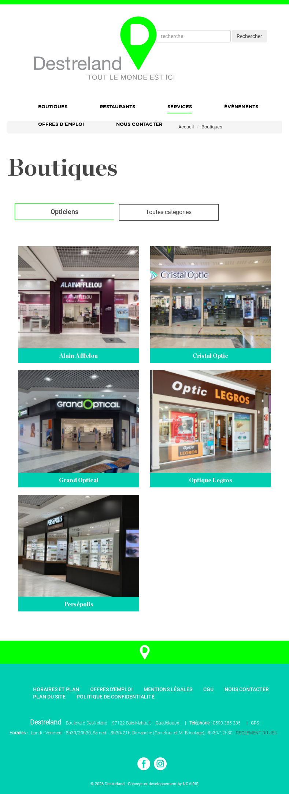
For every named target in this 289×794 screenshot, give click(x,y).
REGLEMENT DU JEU (256, 732)
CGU (208, 689)
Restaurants (117, 106)
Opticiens (64, 212)
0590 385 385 (227, 723)
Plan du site (49, 697)
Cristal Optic (210, 356)
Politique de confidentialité (116, 697)
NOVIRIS (191, 784)
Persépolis (78, 604)
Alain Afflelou (78, 356)
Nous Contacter (139, 124)
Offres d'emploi (61, 124)
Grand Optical (79, 480)
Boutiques (52, 106)
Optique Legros (210, 480)
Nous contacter (247, 689)
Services (179, 106)
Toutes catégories (169, 212)
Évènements (241, 106)
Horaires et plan (56, 689)
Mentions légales (168, 689)
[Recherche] (193, 36)
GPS (255, 723)
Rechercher (249, 36)
